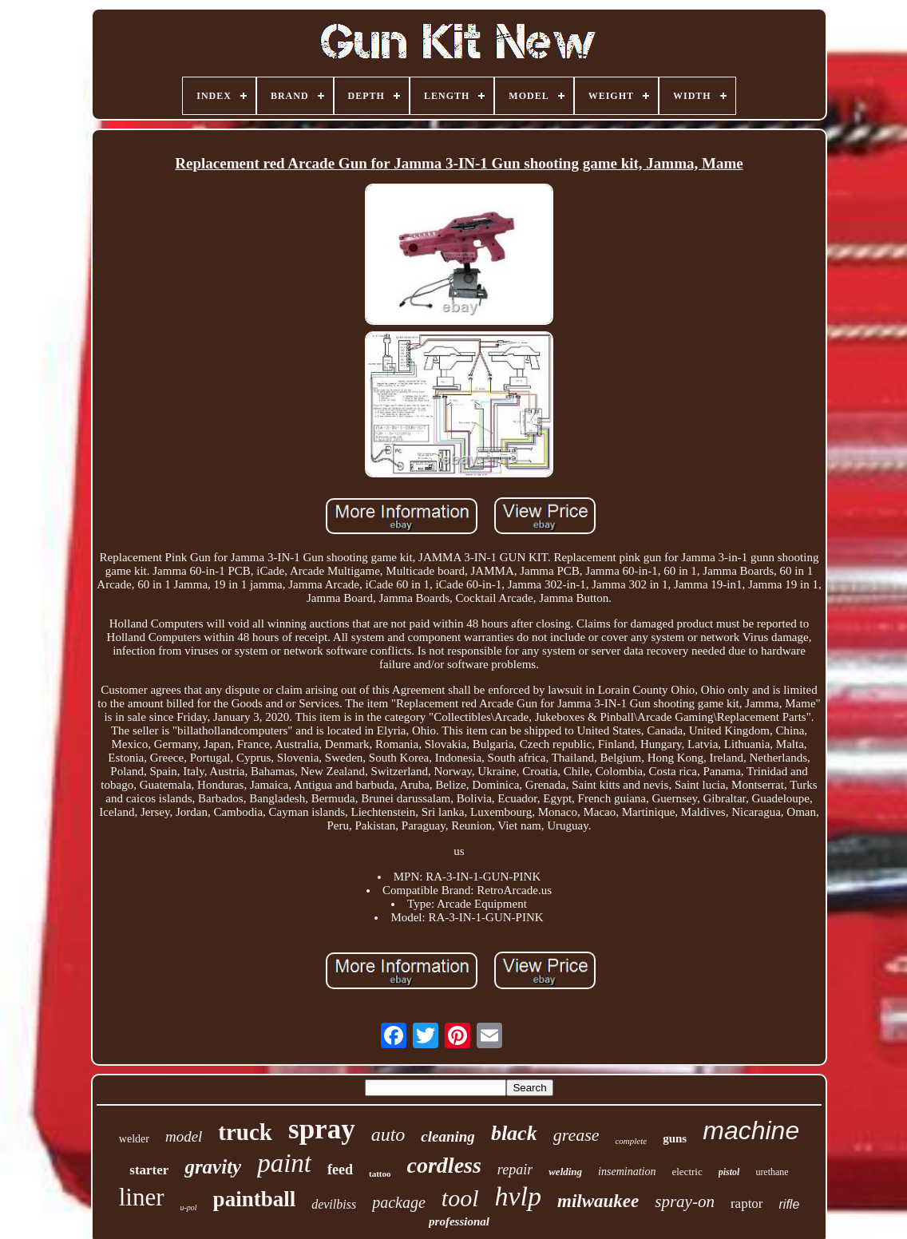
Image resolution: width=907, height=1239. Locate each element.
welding (565, 1172)
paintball (254, 1199)
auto (388, 1134)
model (183, 1136)
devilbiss (333, 1204)
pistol (729, 1172)
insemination (626, 1172)
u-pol (188, 1207)
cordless (444, 1165)
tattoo (380, 1173)
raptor (747, 1203)
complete (631, 1141)
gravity (212, 1167)
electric (686, 1172)
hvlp (517, 1196)
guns (675, 1138)
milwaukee (598, 1201)
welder (134, 1139)
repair (515, 1170)
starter (148, 1170)
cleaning (448, 1136)
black (514, 1133)
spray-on (685, 1201)
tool (460, 1198)
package (399, 1202)
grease (576, 1135)
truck (245, 1132)
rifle (789, 1204)
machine (751, 1130)
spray (321, 1129)
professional (459, 1221)
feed (340, 1170)
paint (284, 1163)
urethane (771, 1172)
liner (141, 1197)
